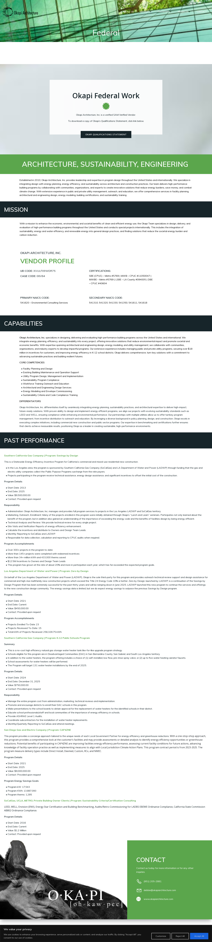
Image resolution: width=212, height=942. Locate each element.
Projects (184, 11)
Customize (161, 936)
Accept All (199, 936)
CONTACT (202, 11)
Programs (165, 11)
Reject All (180, 936)
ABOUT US (128, 11)
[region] (106, 933)
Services (146, 11)
